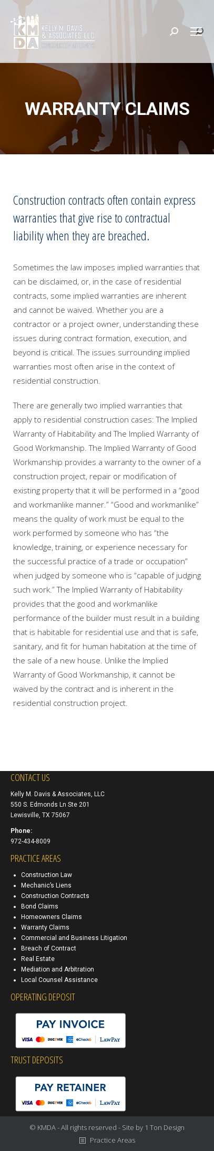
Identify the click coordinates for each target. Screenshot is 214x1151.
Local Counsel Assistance (59, 980)
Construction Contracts (55, 896)
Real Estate (38, 959)
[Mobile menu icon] (196, 31)
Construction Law (46, 875)
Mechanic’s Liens (46, 885)
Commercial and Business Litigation (74, 938)
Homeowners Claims (51, 917)
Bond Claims (39, 906)
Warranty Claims (45, 927)
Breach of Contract (48, 948)
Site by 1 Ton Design (153, 1127)
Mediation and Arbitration (57, 969)
